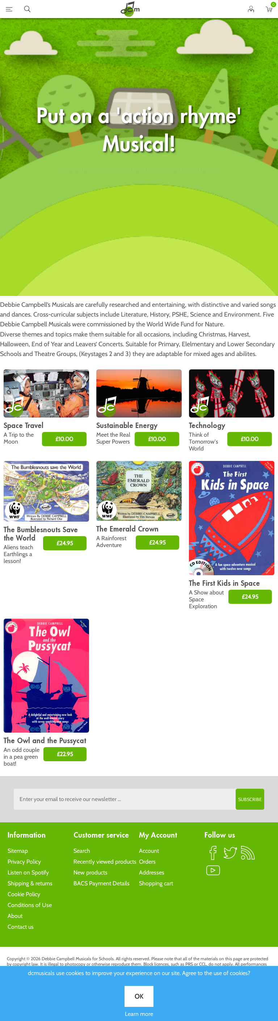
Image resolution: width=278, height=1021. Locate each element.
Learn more (139, 258)
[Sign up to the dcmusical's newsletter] (139, 799)
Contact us (21, 926)
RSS (248, 856)
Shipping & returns (30, 883)
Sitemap (18, 850)
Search (81, 850)
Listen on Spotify (28, 872)
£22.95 (65, 754)
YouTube (213, 873)
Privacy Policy (24, 861)
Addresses (151, 872)
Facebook (213, 856)
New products (90, 872)
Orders (147, 861)
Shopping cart (156, 883)
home (130, 9)
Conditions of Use (30, 905)
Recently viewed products (104, 861)
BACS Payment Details (101, 883)
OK (139, 241)
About (15, 915)
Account (149, 850)
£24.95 (64, 543)
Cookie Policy (24, 894)
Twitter (230, 856)
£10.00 (64, 439)
